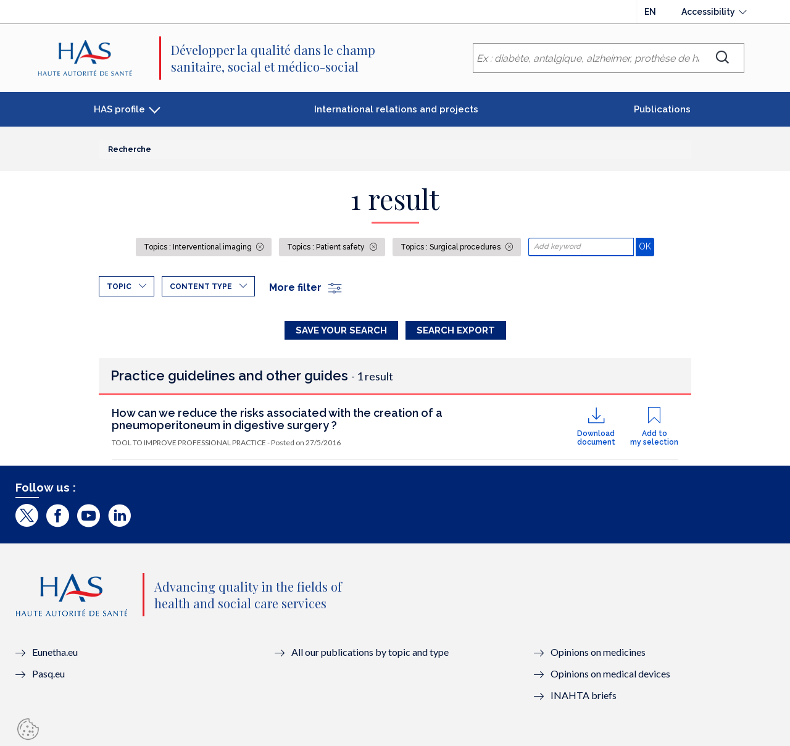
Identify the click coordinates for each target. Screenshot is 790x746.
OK (646, 246)
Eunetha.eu (55, 652)
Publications (662, 109)
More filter (306, 287)
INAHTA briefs (584, 695)
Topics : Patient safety (327, 247)
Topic (119, 286)
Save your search (341, 330)
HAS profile (119, 109)
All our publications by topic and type (370, 652)
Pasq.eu (48, 673)
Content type (201, 286)
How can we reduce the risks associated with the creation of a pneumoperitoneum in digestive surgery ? (277, 419)
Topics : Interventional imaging (199, 247)
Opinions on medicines (598, 652)
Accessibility (708, 12)
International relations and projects (396, 109)
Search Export (456, 330)
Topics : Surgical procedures (451, 247)
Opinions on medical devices (610, 673)
